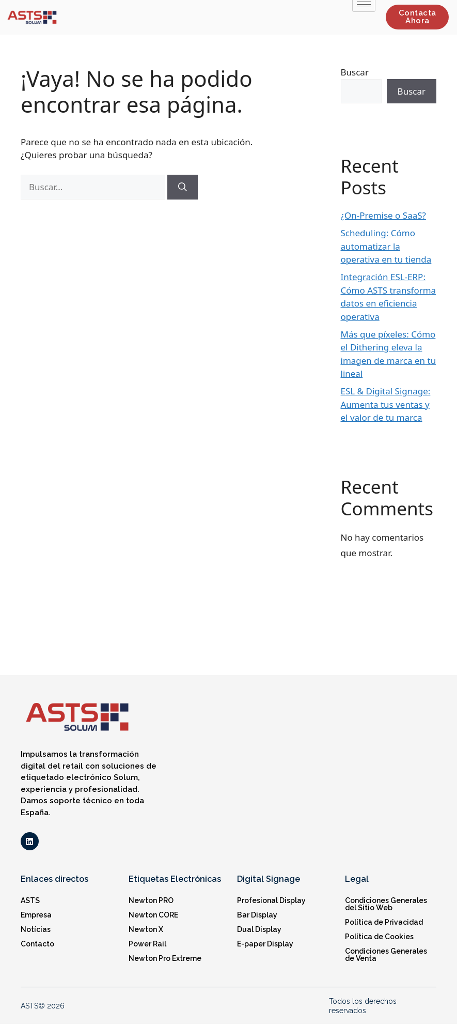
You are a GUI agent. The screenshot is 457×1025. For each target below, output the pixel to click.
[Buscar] (182, 187)
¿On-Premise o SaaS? (383, 215)
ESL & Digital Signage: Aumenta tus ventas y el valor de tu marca (386, 404)
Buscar (355, 72)
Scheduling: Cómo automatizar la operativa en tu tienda (386, 246)
